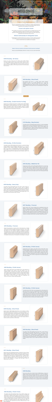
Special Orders (32, 2)
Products (22, 2)
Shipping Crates (27, 2)
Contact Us (45, 2)
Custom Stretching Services (39, 2)
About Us (19, 2)
